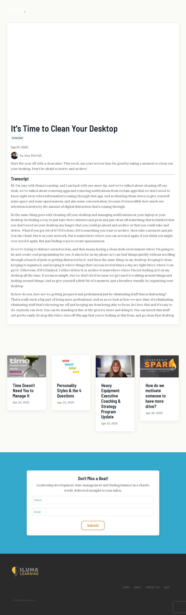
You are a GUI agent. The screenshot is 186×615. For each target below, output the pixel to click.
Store (120, 10)
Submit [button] (93, 525)
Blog (161, 10)
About (132, 10)
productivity (17, 138)
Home (66, 10)
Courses (103, 10)
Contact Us (147, 10)
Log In (173, 10)
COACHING (83, 10)
